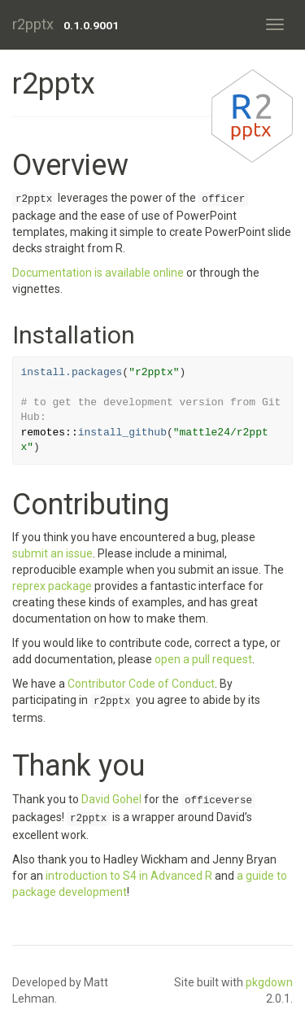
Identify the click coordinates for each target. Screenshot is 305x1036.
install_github (122, 432)
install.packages (72, 372)
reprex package (52, 585)
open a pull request (203, 659)
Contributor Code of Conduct (141, 683)
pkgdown (269, 982)
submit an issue (52, 553)
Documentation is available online (98, 272)
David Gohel (111, 799)
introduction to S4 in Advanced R (129, 875)
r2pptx (33, 24)
